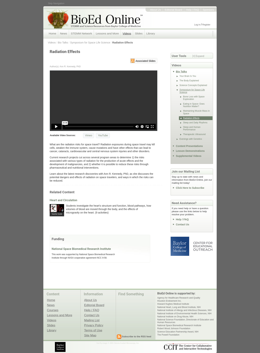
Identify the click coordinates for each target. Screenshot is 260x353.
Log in (197, 24)
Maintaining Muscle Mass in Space (196, 112)
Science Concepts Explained (193, 85)
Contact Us (182, 224)
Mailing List (91, 320)
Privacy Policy (93, 325)
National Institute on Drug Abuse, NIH (175, 316)
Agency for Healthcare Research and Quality (178, 298)
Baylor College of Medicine (180, 246)
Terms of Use (93, 330)
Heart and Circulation (63, 200)
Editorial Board (173, 9)
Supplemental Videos (188, 156)
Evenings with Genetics (190, 139)
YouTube (103, 135)
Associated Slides (145, 60)
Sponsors (208, 9)
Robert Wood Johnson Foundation (173, 328)
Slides (138, 33)
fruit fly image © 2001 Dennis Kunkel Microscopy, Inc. (118, 343)
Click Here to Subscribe (190, 187)
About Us (155, 9)
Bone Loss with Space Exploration (194, 97)
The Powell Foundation (168, 335)
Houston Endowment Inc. (169, 301)
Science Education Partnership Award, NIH (177, 331)
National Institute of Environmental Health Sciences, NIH (184, 313)
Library (150, 33)
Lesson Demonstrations (190, 150)
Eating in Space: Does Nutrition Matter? (194, 105)
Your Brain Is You (187, 76)
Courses (52, 310)
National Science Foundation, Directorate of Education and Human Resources (185, 320)
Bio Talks (63, 42)
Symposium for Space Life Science (90, 42)
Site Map (90, 335)
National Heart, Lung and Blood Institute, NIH (179, 307)
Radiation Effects (122, 42)
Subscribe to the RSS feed (136, 336)
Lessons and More (107, 33)
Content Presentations (189, 146)
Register (206, 24)
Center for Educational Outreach (202, 246)
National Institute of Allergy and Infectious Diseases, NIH (184, 310)
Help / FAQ (192, 9)
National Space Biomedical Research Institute (81, 249)
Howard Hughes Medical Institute (173, 304)
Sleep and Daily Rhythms (195, 122)
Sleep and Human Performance (191, 128)
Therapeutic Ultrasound (194, 134)
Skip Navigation (56, 3)
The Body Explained (189, 80)
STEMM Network (81, 33)
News (63, 33)
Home (52, 33)
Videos (127, 33)
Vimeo (88, 135)
